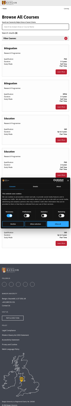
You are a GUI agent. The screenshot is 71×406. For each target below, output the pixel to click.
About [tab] (58, 186)
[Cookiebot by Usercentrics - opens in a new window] (54, 180)
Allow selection (35, 224)
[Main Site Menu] (65, 3)
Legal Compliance (9, 330)
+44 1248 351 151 (8, 302)
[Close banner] (68, 180)
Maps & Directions (12, 318)
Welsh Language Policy (10, 349)
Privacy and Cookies (9, 344)
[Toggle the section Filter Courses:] (35, 38)
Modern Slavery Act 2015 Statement (15, 335)
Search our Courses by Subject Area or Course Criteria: (19, 22)
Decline (13, 224)
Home (5, 8)
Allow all (58, 224)
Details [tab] (35, 186)
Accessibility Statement (10, 340)
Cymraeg (66, 8)
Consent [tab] (12, 186)
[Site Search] (68, 3)
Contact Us (6, 306)
